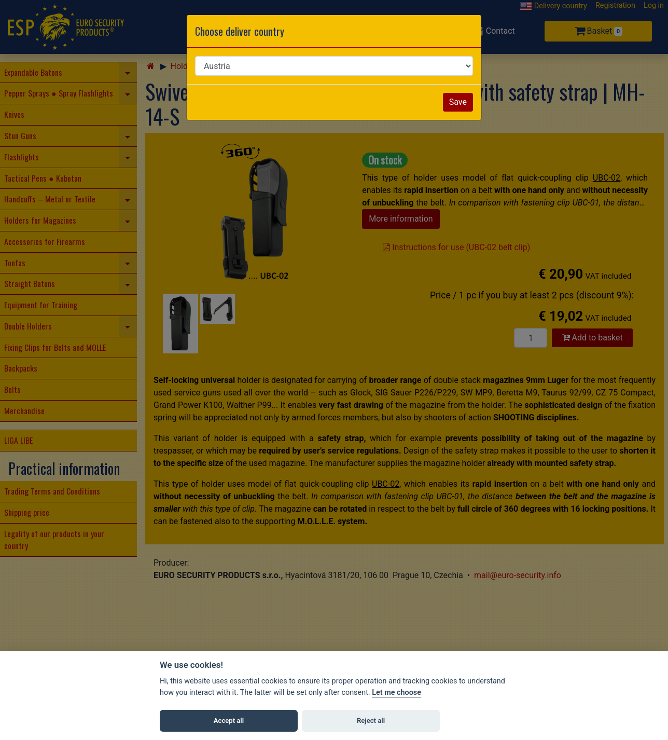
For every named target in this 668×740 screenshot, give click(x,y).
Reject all (371, 720)
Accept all (229, 720)
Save (458, 102)
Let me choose (396, 692)
